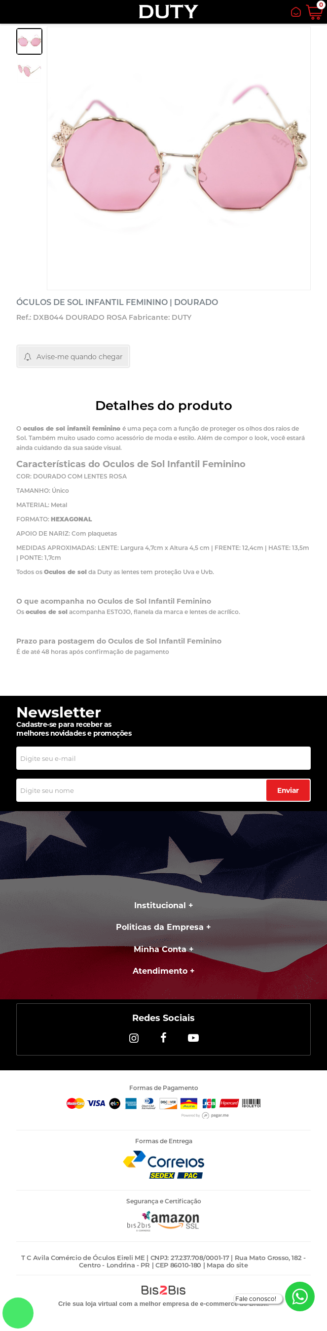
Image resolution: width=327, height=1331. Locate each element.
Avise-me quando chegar (79, 356)
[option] (29, 41)
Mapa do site (227, 1265)
